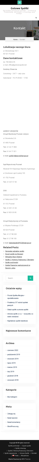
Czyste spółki (26, 445)
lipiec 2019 (11, 363)
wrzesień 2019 (12, 359)
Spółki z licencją (20, 448)
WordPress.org (12, 426)
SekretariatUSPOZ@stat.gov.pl (20, 243)
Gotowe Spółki (19, 8)
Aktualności (25, 455)
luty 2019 (10, 372)
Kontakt (34, 453)
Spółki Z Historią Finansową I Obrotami (20, 450)
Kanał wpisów (12, 418)
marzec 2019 (12, 367)
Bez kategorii (12, 397)
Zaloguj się (11, 414)
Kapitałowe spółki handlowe (17, 321)
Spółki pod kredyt (14, 445)
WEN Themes (26, 459)
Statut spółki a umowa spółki (17, 310)
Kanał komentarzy (13, 422)
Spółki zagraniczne (11, 453)
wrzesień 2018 (12, 380)
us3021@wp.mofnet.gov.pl (18, 156)
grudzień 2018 (12, 376)
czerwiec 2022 (12, 350)
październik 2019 (13, 355)
